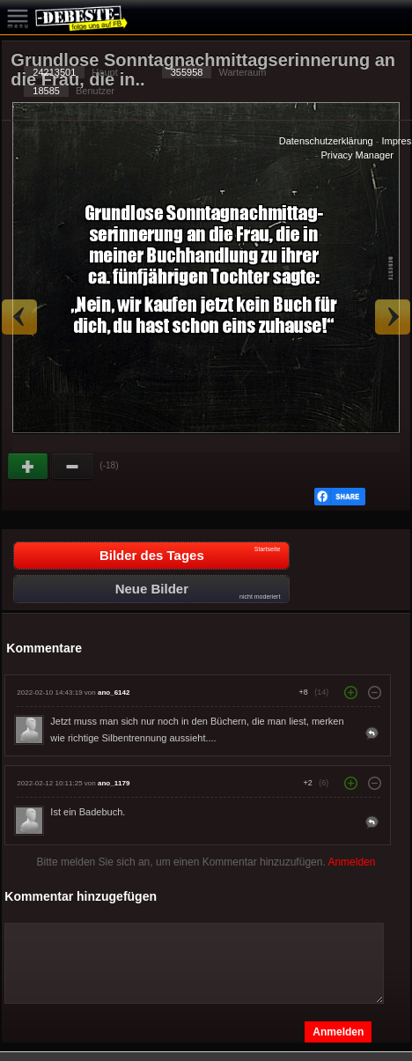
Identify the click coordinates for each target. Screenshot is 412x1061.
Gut (29, 467)
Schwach (73, 467)
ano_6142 (113, 692)
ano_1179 (113, 783)
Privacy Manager (357, 155)
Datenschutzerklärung (326, 141)
